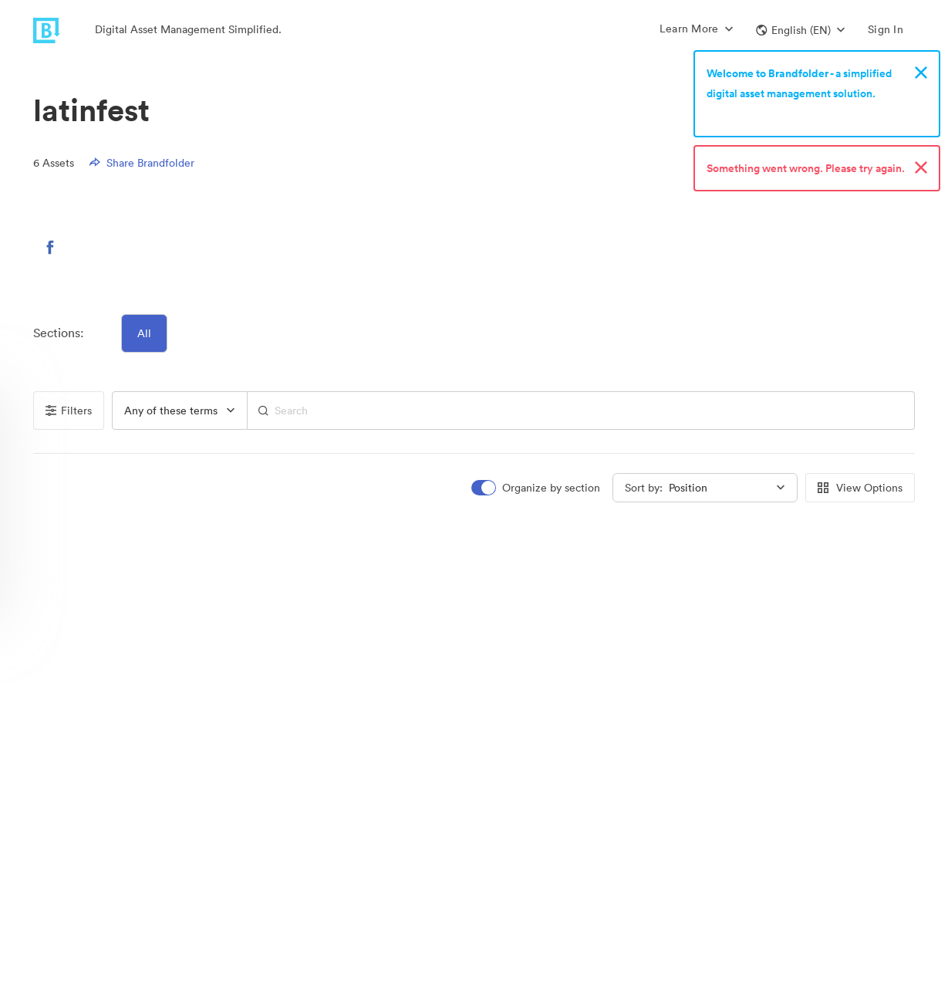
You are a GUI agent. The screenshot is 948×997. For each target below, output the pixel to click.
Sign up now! (742, 113)
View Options (860, 488)
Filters (69, 410)
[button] (800, 30)
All (144, 333)
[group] (180, 410)
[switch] (537, 488)
